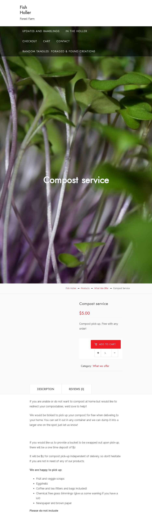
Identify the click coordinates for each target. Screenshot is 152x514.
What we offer (101, 366)
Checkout (29, 41)
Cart (46, 41)
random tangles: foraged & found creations (58, 51)
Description (45, 389)
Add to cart (105, 344)
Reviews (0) (76, 389)
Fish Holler (25, 10)
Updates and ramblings (41, 31)
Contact (63, 41)
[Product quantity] (106, 353)
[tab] (45, 389)
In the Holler (76, 31)
